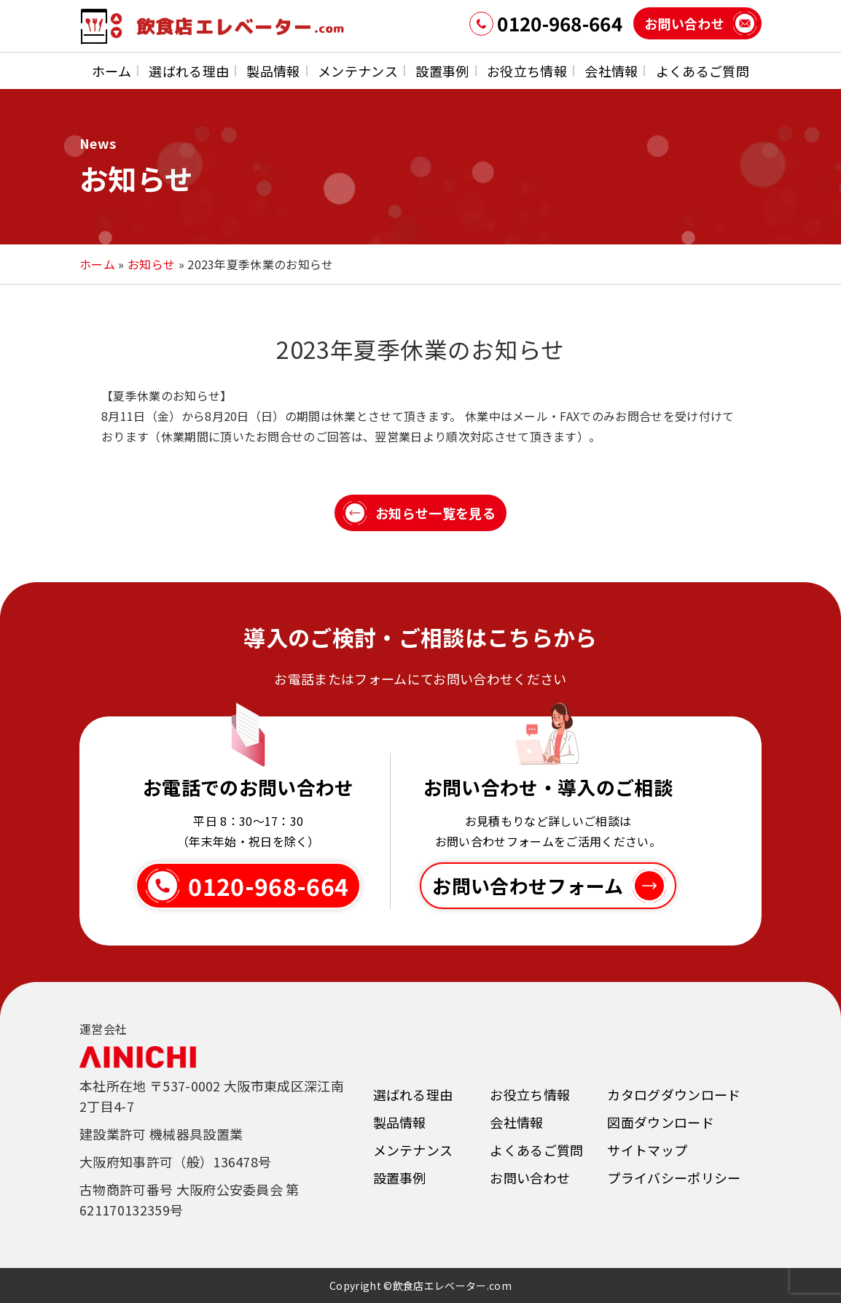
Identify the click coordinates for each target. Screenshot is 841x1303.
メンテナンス (358, 70)
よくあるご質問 (702, 70)
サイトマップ (647, 1149)
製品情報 (273, 70)
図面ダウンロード (660, 1122)
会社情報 (611, 70)
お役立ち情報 (527, 70)
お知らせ (151, 264)
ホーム (111, 70)
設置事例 (442, 70)
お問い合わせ (530, 1177)
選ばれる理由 (189, 70)
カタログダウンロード (673, 1094)
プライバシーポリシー (673, 1177)
